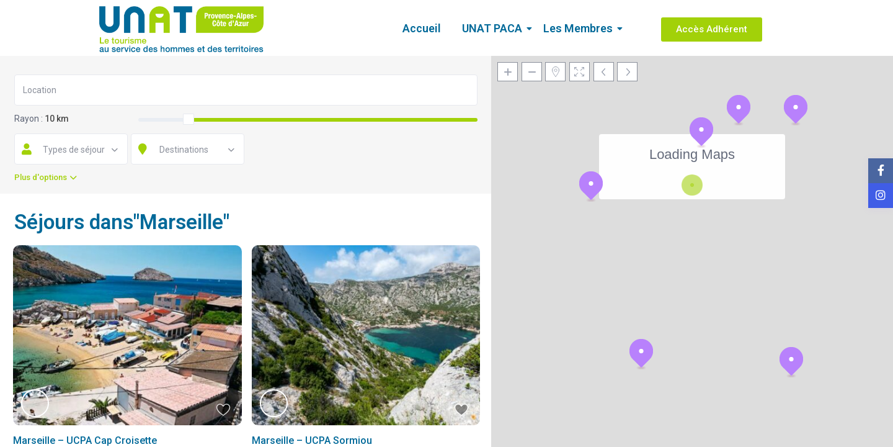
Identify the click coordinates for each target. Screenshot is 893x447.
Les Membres (580, 28)
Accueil (421, 28)
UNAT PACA (494, 28)
